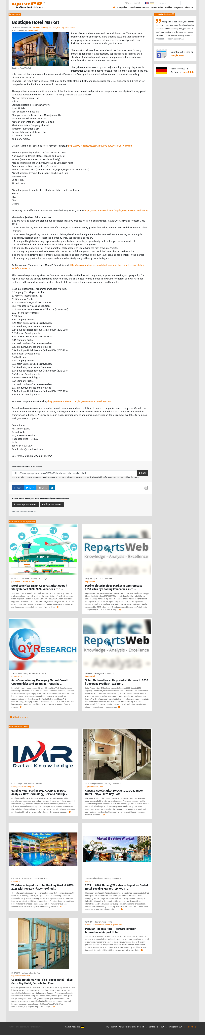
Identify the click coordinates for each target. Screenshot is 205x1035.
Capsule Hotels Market (20, 976)
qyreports (15, 881)
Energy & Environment (104, 673)
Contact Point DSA (156, 1027)
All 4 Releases (18, 717)
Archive (168, 7)
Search (187, 3)
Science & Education (103, 579)
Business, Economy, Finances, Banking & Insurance (54, 28)
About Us (189, 7)
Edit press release (51, 504)
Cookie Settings (190, 1027)
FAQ (107, 1027)
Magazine (178, 7)
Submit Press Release (139, 7)
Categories (122, 7)
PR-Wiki (128, 3)
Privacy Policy (124, 1027)
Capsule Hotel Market (94, 786)
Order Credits (157, 7)
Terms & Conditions (139, 1027)
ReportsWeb (33, 30)
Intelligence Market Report (22, 786)
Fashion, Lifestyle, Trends (31, 973)
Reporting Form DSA (173, 1027)
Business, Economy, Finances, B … (35, 579)
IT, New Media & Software (31, 784)
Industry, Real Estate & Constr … (34, 673)
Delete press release (25, 504)
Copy (142, 473)
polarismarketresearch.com (22, 582)
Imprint (137, 3)
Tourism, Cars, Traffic (103, 922)
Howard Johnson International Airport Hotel (103, 925)
